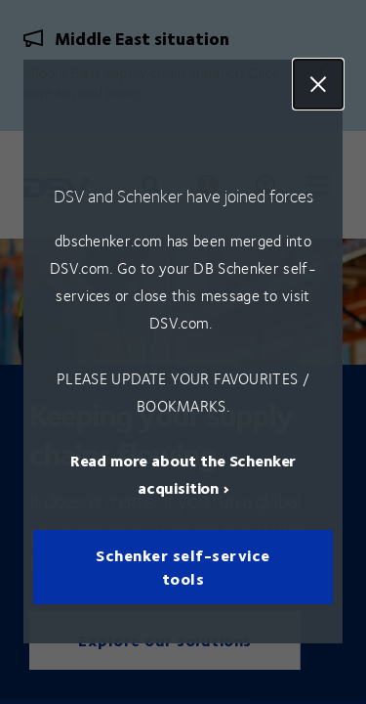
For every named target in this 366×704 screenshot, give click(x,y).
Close (318, 84)
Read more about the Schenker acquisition (183, 475)
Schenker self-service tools (183, 568)
